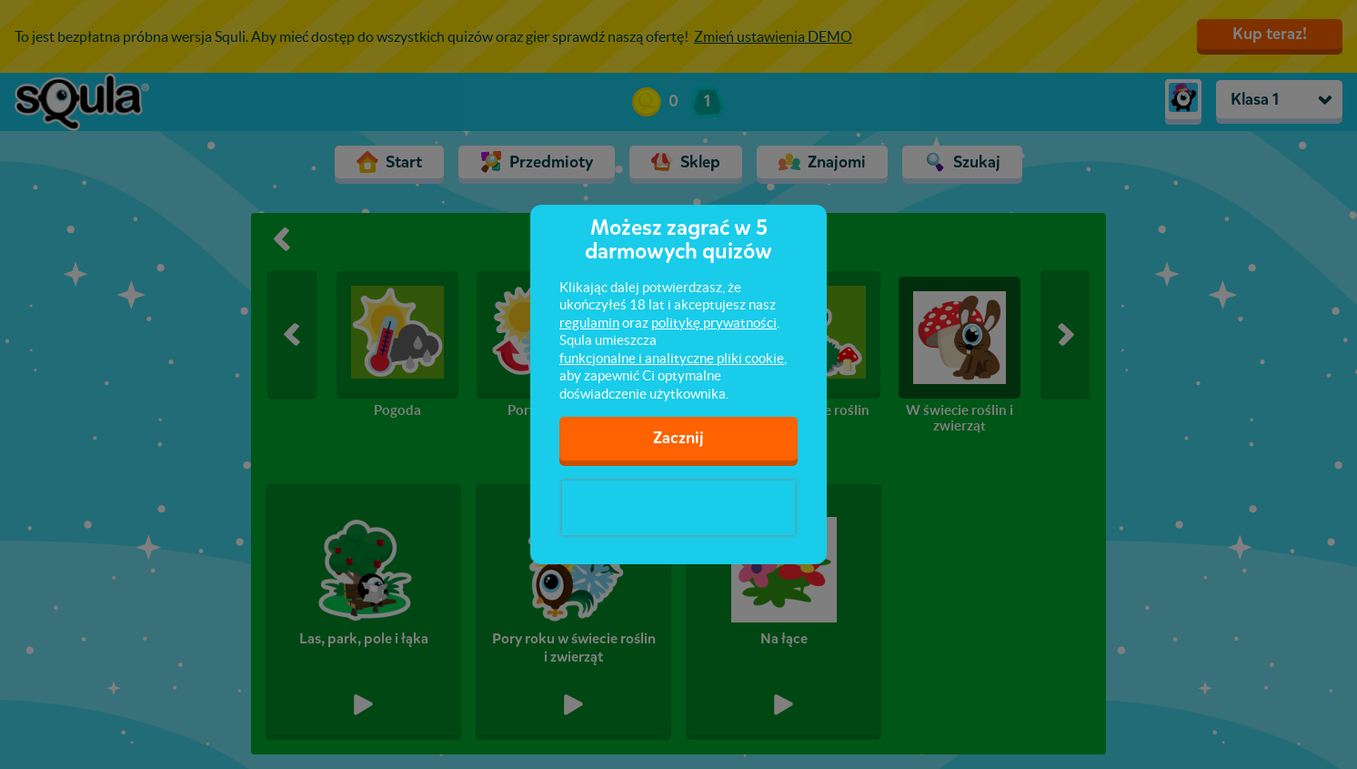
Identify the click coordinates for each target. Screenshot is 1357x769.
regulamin (589, 322)
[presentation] (678, 508)
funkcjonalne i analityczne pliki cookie (671, 358)
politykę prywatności (714, 322)
